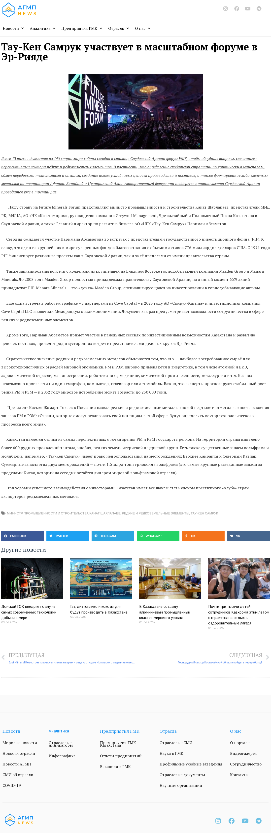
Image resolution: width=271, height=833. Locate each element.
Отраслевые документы (182, 774)
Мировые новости (19, 742)
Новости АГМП (16, 764)
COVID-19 (11, 785)
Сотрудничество (246, 764)
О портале (239, 742)
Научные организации (181, 785)
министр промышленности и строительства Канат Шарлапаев (63, 513)
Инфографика (62, 756)
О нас (142, 28)
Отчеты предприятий (120, 756)
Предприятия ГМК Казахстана (118, 744)
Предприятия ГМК (81, 28)
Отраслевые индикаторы (61, 744)
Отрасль (118, 28)
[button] (22, 536)
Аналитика (42, 28)
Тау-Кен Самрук (204, 513)
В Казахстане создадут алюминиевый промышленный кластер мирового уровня (164, 612)
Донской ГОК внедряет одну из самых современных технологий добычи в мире (28, 612)
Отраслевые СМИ (176, 742)
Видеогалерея (243, 753)
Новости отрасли (18, 753)
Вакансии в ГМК (115, 766)
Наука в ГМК (171, 753)
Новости (13, 28)
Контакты (239, 774)
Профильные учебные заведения (191, 764)
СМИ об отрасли (17, 774)
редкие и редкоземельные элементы (155, 513)
